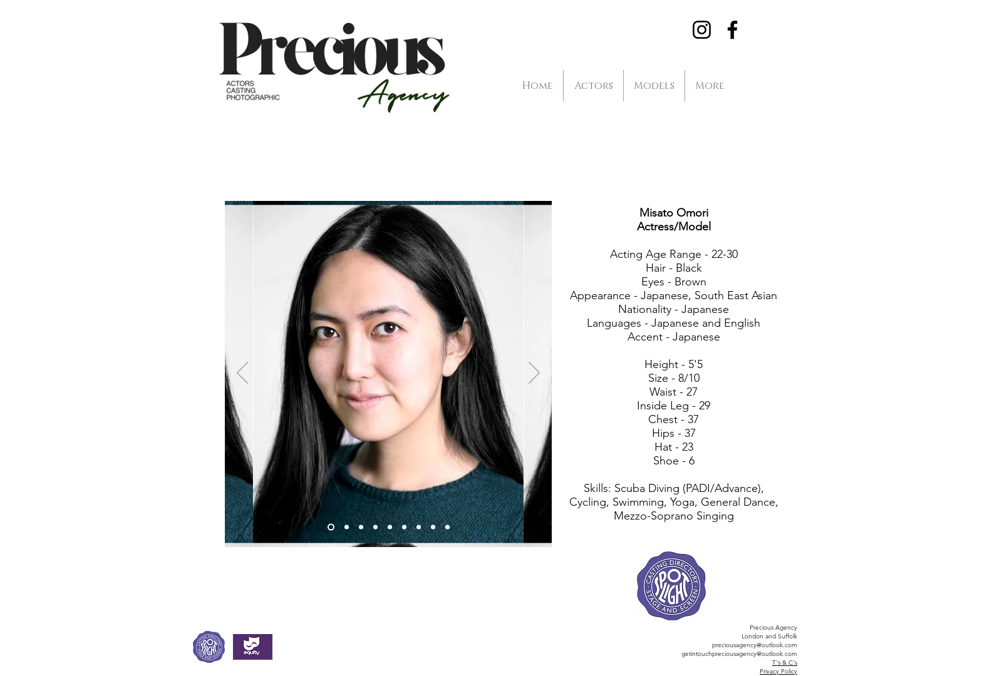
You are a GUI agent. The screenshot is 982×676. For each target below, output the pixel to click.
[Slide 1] (331, 527)
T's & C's (784, 662)
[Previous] (242, 374)
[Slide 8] (433, 527)
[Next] (534, 374)
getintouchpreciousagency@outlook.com (739, 654)
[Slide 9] (447, 527)
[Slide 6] (390, 527)
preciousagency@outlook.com (754, 645)
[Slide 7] (418, 527)
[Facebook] (732, 30)
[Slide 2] (346, 527)
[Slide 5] (404, 527)
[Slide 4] (375, 527)
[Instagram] (702, 30)
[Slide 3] (361, 527)
